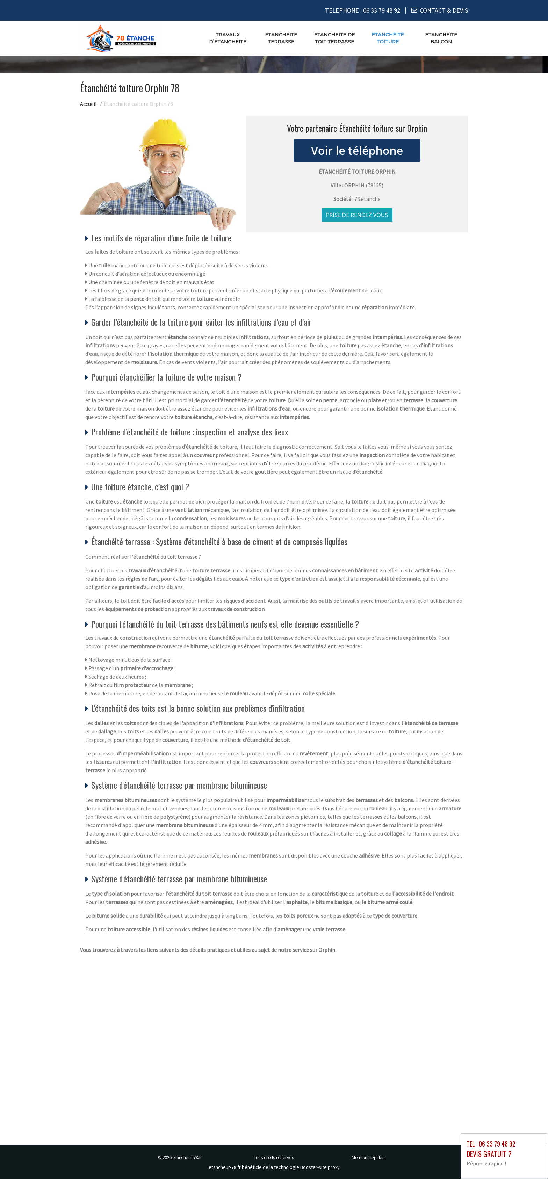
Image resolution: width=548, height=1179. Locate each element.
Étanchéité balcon (441, 38)
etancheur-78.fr (187, 1157)
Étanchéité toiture (388, 38)
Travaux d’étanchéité (227, 38)
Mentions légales (368, 1157)
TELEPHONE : (362, 10)
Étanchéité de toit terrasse (334, 38)
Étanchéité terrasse (281, 38)
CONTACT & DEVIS (444, 10)
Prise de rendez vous (357, 215)
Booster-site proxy (320, 1167)
